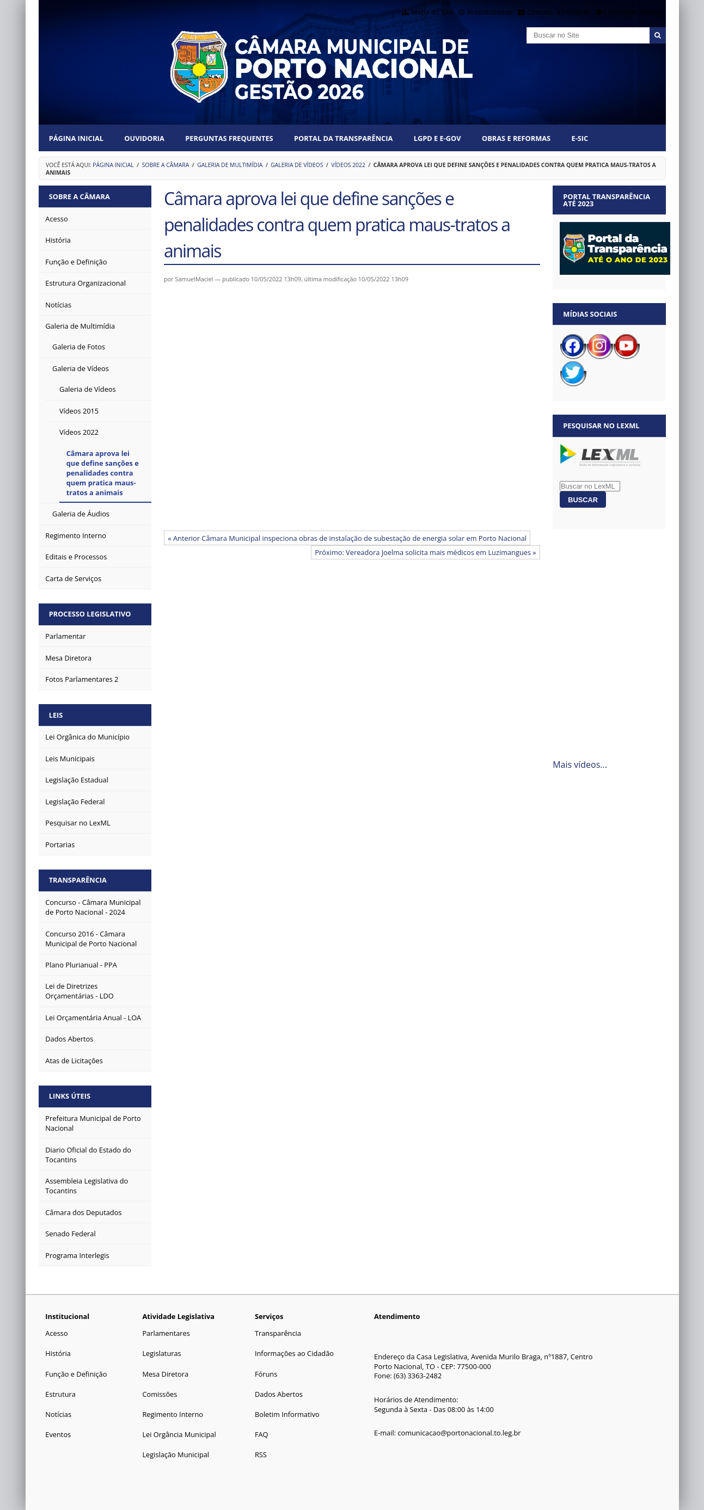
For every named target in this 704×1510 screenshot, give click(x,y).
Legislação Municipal (175, 1454)
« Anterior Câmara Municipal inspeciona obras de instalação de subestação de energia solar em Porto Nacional (347, 538)
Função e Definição (76, 1374)
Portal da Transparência (343, 138)
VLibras (578, 12)
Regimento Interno (172, 1414)
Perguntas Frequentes (229, 138)
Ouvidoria (144, 138)
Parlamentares (165, 1333)
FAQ (261, 1434)
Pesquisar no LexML (601, 425)
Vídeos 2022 (348, 165)
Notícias (58, 1414)
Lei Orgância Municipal (179, 1434)
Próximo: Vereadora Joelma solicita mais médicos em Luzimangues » (425, 552)
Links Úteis (69, 1096)
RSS (261, 1454)
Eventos (58, 1434)
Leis (56, 715)
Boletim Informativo (287, 1414)
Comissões (159, 1394)
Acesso (56, 1333)
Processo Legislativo (90, 614)
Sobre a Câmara (165, 165)
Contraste (619, 12)
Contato (540, 12)
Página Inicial (76, 138)
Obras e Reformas (516, 138)
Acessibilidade (489, 12)
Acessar (653, 12)
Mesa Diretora (165, 1374)
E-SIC (579, 138)
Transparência (78, 880)
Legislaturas (161, 1353)
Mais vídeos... (580, 765)
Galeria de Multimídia (229, 165)
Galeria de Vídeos (297, 165)
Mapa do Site (432, 12)
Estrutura (60, 1394)
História (58, 1353)
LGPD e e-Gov (437, 138)
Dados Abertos (279, 1394)
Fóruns (266, 1374)
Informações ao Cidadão (294, 1353)
